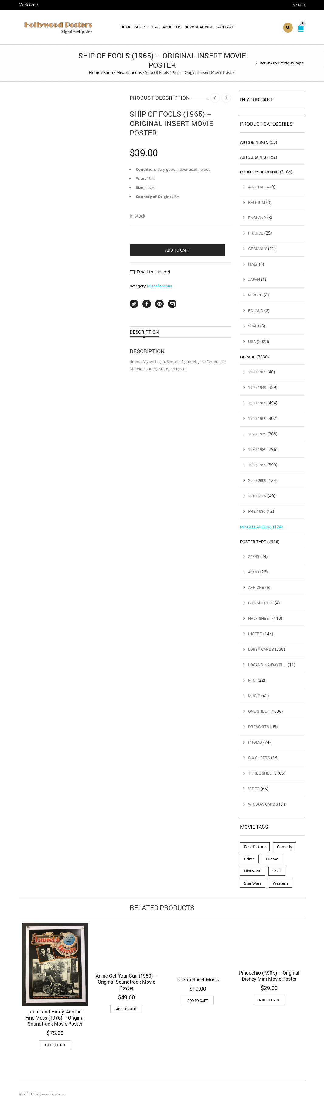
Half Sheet (259, 618)
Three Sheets (262, 773)
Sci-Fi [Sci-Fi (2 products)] (276, 871)
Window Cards (263, 804)
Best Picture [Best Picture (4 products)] (255, 846)
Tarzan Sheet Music (197, 979)
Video (254, 788)
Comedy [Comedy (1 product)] (284, 846)
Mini (252, 680)
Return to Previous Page (281, 63)
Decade (247, 357)
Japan (254, 279)
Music (254, 695)
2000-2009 (257, 480)
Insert (255, 633)
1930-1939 (257, 372)
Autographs (253, 157)
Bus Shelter (261, 602)
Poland (255, 310)
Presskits (258, 726)
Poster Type (253, 541)
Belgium (256, 202)
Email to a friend (153, 272)
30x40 (253, 556)
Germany (257, 248)
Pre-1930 (256, 511)
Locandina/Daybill (267, 664)
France (255, 233)
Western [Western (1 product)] (280, 883)
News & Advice (198, 26)
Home (125, 26)
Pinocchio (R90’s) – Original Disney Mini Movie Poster (269, 975)
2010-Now (257, 496)
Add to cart (177, 250)
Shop (140, 26)
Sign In (299, 5)
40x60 (253, 571)
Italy (253, 264)
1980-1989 (257, 449)
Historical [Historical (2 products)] (252, 871)
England (257, 217)
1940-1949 (257, 387)
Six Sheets (259, 757)
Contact (225, 26)
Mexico (255, 295)
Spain (253, 326)
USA (252, 341)
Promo (255, 742)
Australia (258, 187)
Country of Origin (259, 172)
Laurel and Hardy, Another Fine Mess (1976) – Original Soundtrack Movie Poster (55, 1017)
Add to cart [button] (55, 1045)
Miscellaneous (129, 72)
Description (144, 332)
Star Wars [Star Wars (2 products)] (252, 883)
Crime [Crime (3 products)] (249, 859)
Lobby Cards (261, 649)
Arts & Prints (254, 142)
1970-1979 (257, 434)
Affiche (256, 587)
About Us (171, 26)
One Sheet (258, 711)
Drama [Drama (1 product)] (272, 859)
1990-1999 (257, 465)
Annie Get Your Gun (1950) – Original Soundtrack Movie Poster (126, 981)
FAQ (155, 26)
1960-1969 (257, 418)
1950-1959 (257, 403)
